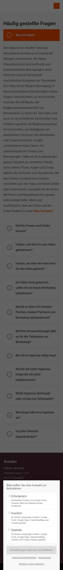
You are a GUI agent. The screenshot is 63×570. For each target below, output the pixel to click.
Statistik (30, 534)
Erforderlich (30, 501)
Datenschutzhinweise (24, 557)
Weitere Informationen (31, 563)
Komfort (30, 518)
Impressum (44, 557)
